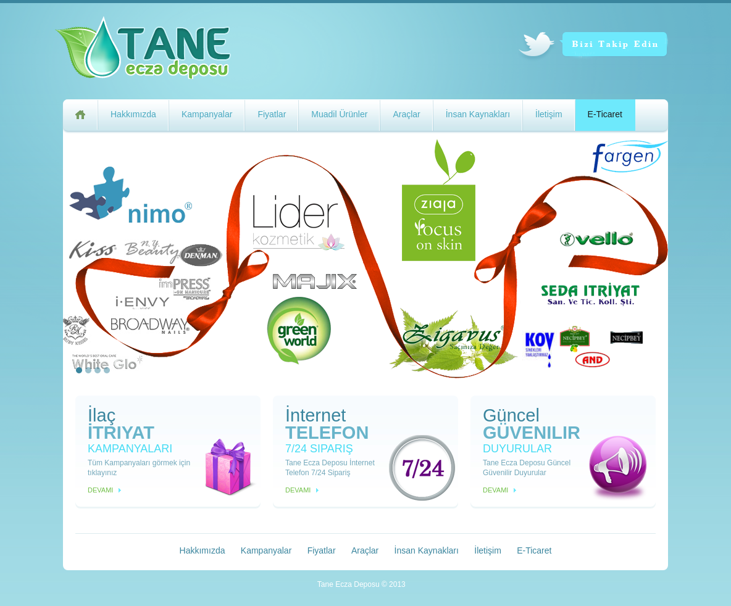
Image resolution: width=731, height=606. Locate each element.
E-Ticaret (605, 114)
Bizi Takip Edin (593, 47)
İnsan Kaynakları (478, 114)
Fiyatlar (271, 114)
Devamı (100, 490)
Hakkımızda (133, 114)
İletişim (548, 114)
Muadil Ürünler (339, 114)
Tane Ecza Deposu (163, 50)
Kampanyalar (207, 114)
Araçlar (406, 114)
